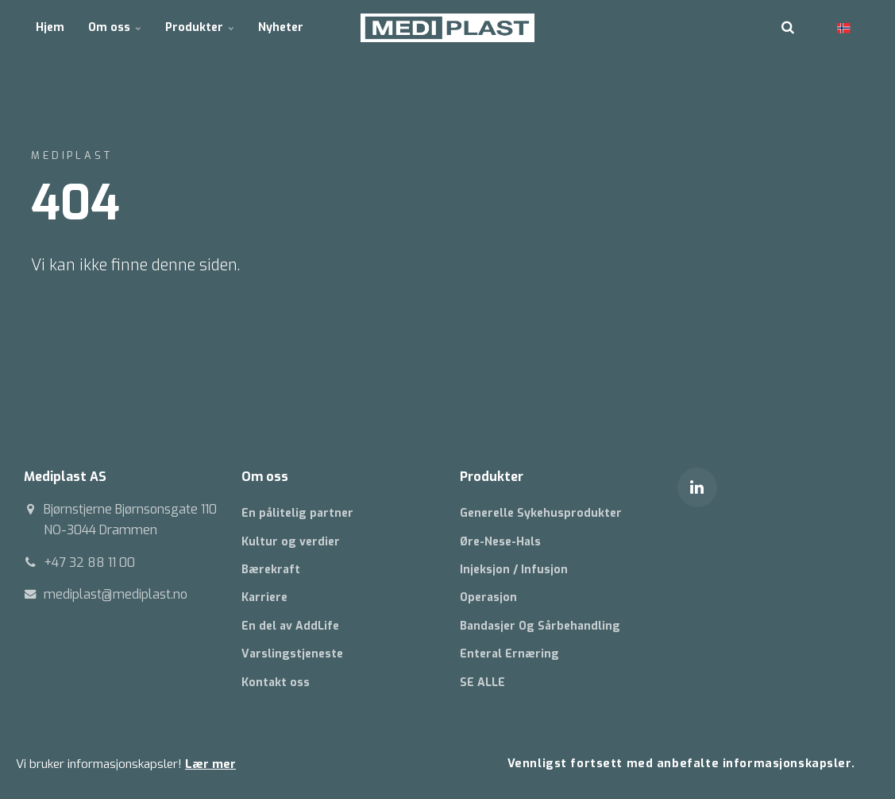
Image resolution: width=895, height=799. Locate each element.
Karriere (264, 597)
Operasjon (488, 597)
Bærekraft (270, 569)
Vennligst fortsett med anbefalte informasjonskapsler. (681, 763)
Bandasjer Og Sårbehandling (540, 626)
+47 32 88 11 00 (89, 562)
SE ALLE (482, 682)
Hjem (50, 27)
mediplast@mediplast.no (115, 594)
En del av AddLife (290, 626)
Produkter (199, 27)
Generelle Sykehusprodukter (541, 513)
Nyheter (280, 27)
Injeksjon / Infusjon (514, 569)
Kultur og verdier (290, 541)
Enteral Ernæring (509, 653)
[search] (788, 28)
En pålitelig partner (297, 513)
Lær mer (210, 764)
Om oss (114, 27)
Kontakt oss (275, 682)
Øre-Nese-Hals (500, 541)
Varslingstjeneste (292, 653)
